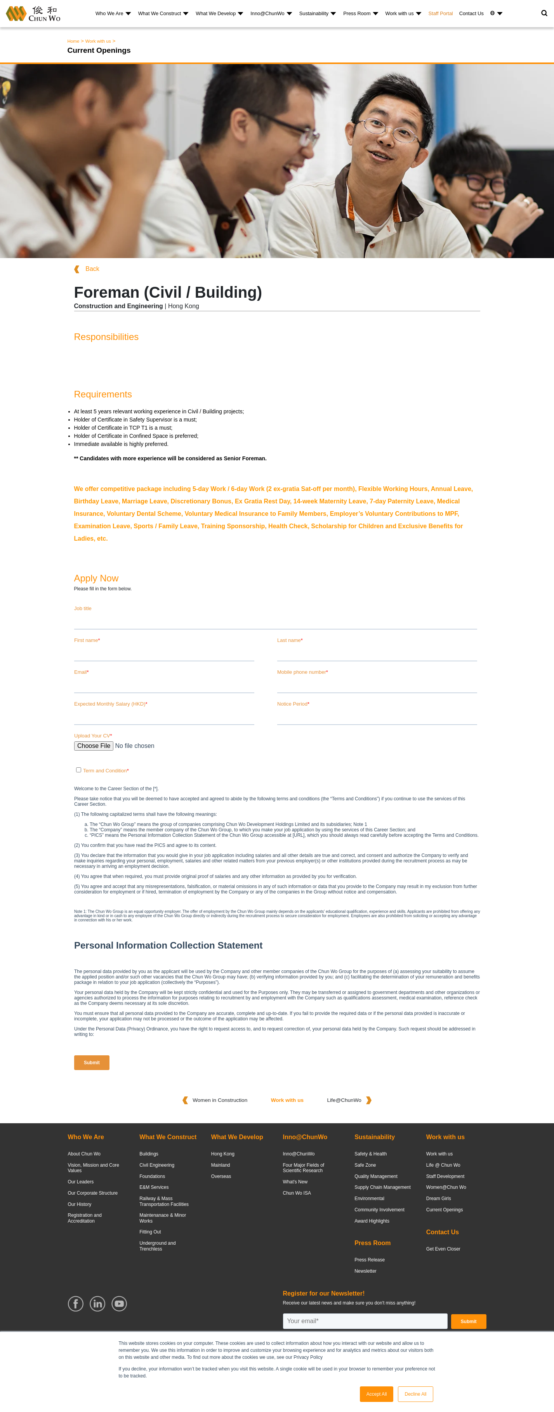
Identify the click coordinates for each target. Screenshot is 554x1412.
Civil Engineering (156, 1165)
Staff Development (445, 1176)
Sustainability (313, 13)
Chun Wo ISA (297, 1193)
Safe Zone (365, 1165)
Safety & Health (370, 1154)
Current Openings (444, 1210)
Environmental (369, 1198)
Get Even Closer (443, 1249)
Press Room (356, 13)
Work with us (400, 13)
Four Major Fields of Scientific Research (303, 1167)
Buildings (148, 1154)
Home (74, 41)
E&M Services (153, 1187)
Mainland (220, 1165)
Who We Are (109, 13)
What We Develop (216, 13)
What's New (295, 1182)
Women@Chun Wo (446, 1187)
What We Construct (159, 13)
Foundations (152, 1176)
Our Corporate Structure (93, 1193)
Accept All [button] (376, 1394)
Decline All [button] (415, 1394)
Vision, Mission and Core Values (94, 1167)
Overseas (221, 1176)
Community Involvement (379, 1210)
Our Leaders (81, 1182)
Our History (80, 1204)
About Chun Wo (84, 1154)
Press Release (369, 1260)
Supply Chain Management (382, 1187)
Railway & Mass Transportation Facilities (164, 1201)
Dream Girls (438, 1198)
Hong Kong (222, 1154)
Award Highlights (371, 1221)
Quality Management (376, 1176)
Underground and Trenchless (157, 1245)
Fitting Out (150, 1232)
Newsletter (365, 1271)
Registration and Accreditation (85, 1218)
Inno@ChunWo (267, 13)
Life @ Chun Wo (443, 1165)
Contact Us (471, 13)
